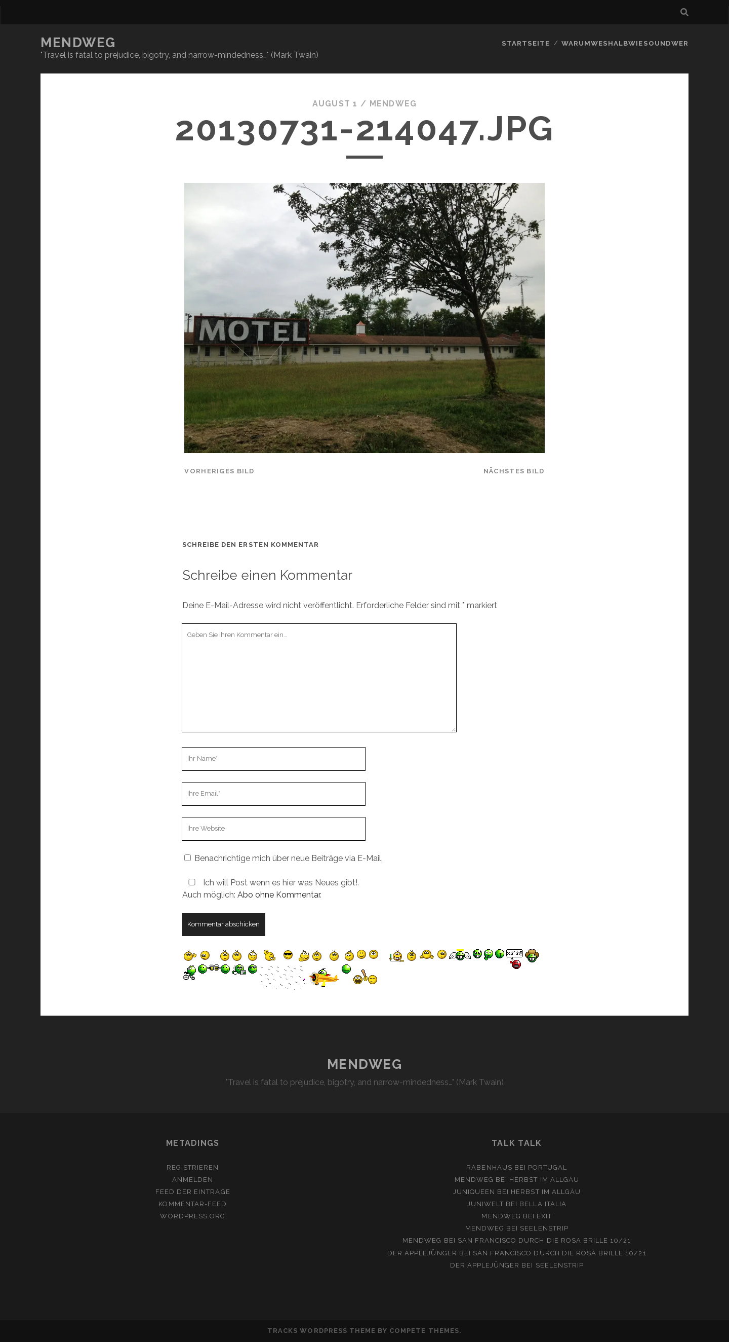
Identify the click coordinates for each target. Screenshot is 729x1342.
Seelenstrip (544, 1228)
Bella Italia (542, 1204)
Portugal (547, 1167)
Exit (544, 1216)
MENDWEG (78, 42)
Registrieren (193, 1167)
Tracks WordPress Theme (321, 1330)
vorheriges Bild (219, 471)
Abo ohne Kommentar (278, 895)
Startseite (527, 43)
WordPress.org (192, 1216)
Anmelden (192, 1179)
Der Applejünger (422, 1252)
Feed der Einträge (192, 1192)
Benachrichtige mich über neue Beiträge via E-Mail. (288, 858)
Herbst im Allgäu (544, 1179)
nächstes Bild (514, 471)
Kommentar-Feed (192, 1204)
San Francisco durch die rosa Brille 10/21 (544, 1240)
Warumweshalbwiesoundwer (625, 43)
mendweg (393, 103)
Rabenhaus (489, 1167)
